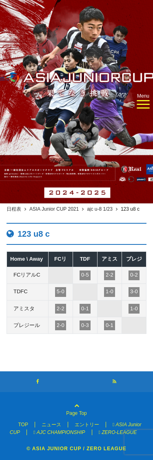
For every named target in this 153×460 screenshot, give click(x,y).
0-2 (134, 275)
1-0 (109, 291)
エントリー (87, 424)
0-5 (85, 275)
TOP (23, 424)
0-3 (85, 325)
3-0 (134, 291)
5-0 (60, 291)
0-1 (85, 308)
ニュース (51, 424)
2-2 (109, 275)
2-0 (60, 325)
